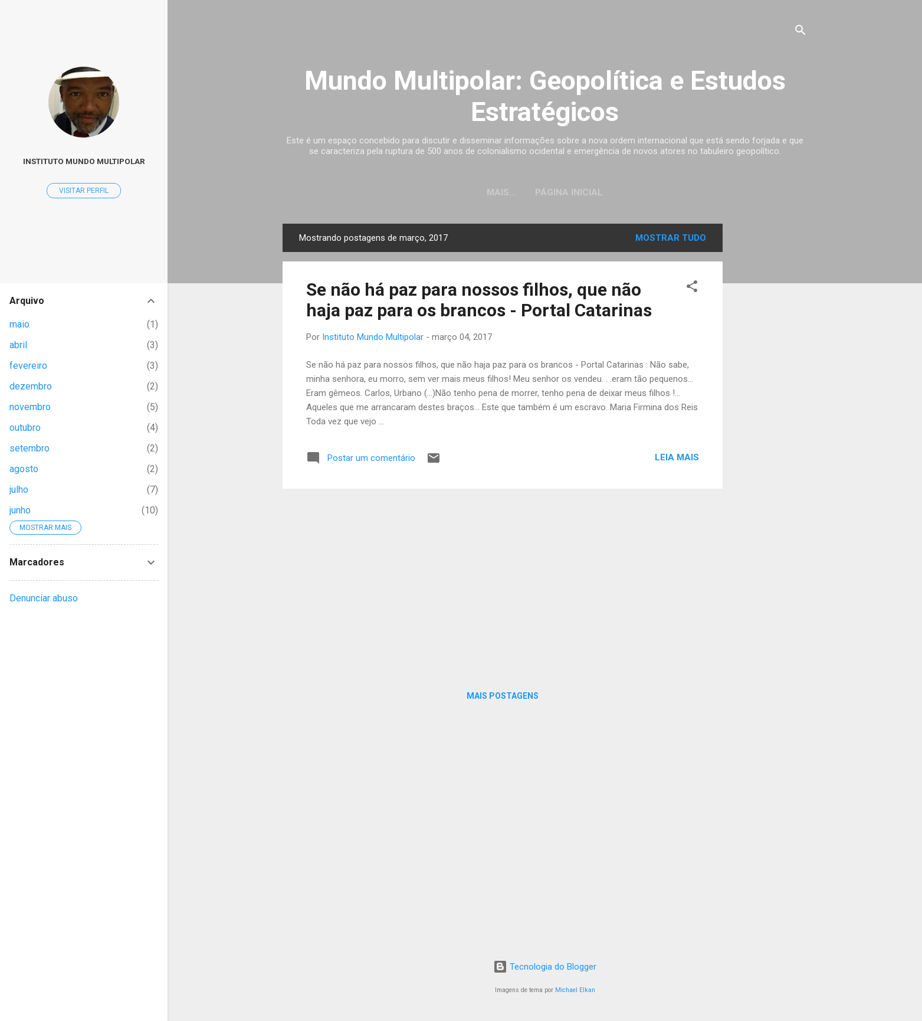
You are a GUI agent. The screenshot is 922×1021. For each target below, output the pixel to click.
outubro (25, 427)
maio (19, 324)
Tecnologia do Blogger (544, 966)
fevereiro (28, 365)
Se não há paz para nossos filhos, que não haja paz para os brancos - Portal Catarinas (479, 299)
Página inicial (545, 192)
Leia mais (677, 457)
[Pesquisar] (800, 32)
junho (20, 510)
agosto (23, 468)
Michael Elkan (575, 990)
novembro (30, 407)
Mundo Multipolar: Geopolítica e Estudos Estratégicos (545, 96)
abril (18, 345)
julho (18, 489)
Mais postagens (503, 696)
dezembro (30, 386)
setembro (29, 448)
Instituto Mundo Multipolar (84, 161)
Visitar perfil (84, 190)
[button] (692, 288)
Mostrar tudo (670, 238)
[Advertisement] (770, 401)
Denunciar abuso (43, 598)
